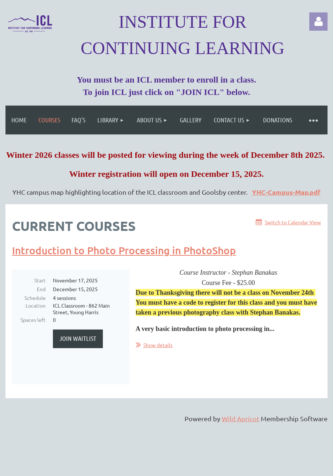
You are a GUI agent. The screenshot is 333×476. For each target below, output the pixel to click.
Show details (158, 345)
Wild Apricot (240, 419)
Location (36, 305)
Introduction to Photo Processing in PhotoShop (124, 250)
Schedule (35, 297)
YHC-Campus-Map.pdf (286, 192)
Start (40, 280)
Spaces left (33, 319)
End (41, 289)
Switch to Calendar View (293, 222)
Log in (318, 21)
